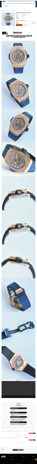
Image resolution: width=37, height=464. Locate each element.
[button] (7, 6)
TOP (5, 3)
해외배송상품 (6, 10)
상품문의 (27, 430)
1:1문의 (31, 3)
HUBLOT (13, 10)
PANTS (10, 3)
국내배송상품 (24, 3)
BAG (14, 3)
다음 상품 (13, 27)
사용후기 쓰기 (30, 433)
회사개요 (33, 457)
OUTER (8, 3)
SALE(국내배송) (28, 3)
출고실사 (34, 3)
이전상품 (4, 27)
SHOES (12, 3)
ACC (21, 3)
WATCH (17, 3)
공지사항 (23, 457)
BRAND (3, 3)
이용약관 (11, 457)
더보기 (34, 433)
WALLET (19, 3)
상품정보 (10, 430)
